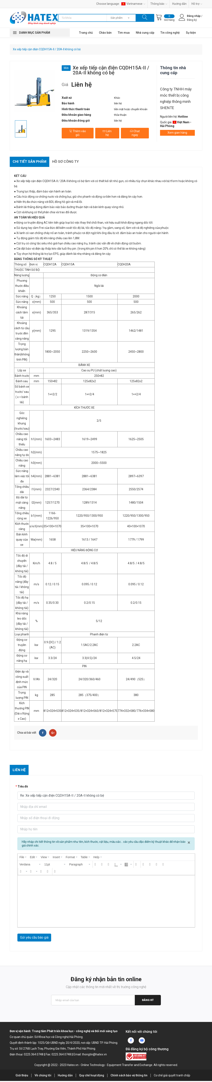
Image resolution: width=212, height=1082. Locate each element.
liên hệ (118, 103)
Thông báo (158, 3)
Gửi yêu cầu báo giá (34, 939)
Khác (117, 97)
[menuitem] (23, 858)
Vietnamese (133, 3)
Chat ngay (135, 131)
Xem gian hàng (177, 132)
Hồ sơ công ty (68, 162)
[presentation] (23, 858)
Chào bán (105, 32)
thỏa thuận (120, 114)
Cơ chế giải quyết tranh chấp (172, 1076)
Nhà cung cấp (145, 32)
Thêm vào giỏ (77, 131)
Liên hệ (106, 131)
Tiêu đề (23, 787)
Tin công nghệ (170, 32)
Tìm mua (124, 32)
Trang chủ (86, 32)
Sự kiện (191, 32)
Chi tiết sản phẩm (30, 162)
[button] (30, 866)
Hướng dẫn (179, 3)
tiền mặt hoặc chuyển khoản (130, 109)
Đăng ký (148, 1001)
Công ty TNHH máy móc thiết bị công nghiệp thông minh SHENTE (176, 98)
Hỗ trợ (197, 3)
